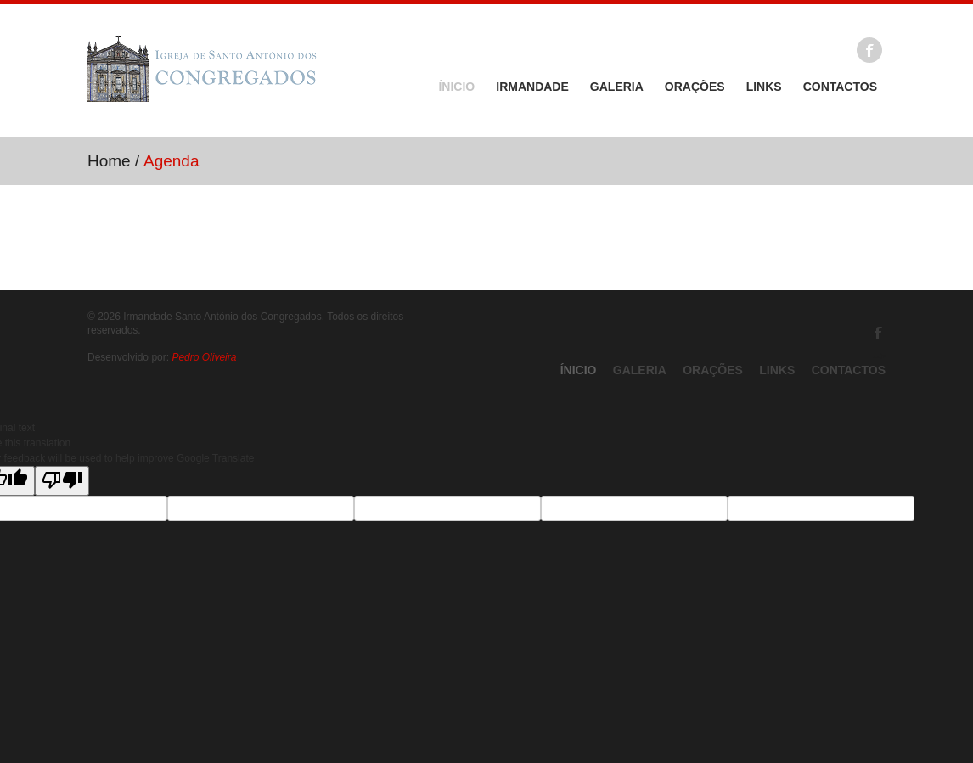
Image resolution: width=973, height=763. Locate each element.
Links (764, 86)
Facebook (869, 50)
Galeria (617, 86)
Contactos (840, 86)
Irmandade (532, 86)
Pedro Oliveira (204, 357)
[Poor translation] (62, 481)
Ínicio (456, 86)
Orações (695, 86)
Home (109, 161)
